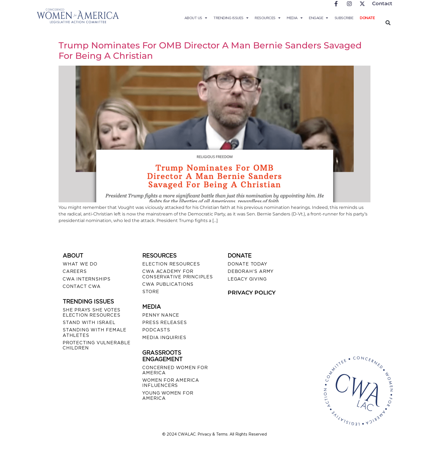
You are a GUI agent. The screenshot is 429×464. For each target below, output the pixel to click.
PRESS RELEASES (164, 322)
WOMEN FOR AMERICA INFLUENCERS (170, 383)
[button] (387, 22)
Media (294, 18)
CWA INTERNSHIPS (87, 279)
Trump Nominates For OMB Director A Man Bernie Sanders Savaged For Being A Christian (210, 50)
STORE (150, 291)
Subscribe (344, 18)
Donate (367, 18)
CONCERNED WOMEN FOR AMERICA (175, 370)
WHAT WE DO (80, 264)
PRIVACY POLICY (252, 292)
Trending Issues (230, 18)
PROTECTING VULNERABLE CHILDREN (97, 345)
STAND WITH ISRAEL (89, 322)
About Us (195, 18)
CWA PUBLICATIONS (167, 284)
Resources (267, 18)
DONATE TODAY (247, 264)
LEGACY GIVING (247, 279)
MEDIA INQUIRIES (164, 337)
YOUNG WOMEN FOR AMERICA (167, 395)
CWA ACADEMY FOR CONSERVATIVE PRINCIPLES (177, 274)
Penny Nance (160, 315)
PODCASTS (156, 329)
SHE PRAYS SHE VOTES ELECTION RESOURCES (91, 312)
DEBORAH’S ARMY (251, 271)
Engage (318, 18)
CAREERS (75, 271)
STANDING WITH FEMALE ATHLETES (94, 332)
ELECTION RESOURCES (171, 264)
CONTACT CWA (82, 286)
